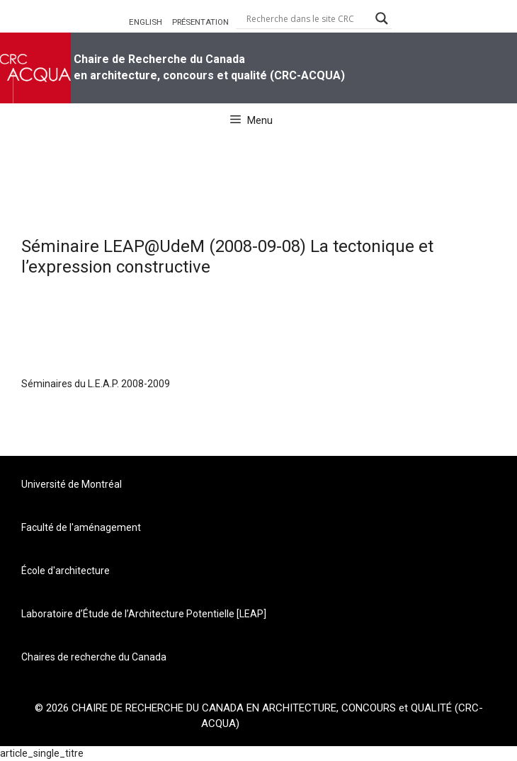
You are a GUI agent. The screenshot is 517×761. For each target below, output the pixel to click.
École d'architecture (65, 570)
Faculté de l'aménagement (81, 527)
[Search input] (307, 18)
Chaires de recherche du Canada (93, 657)
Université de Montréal (71, 484)
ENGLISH (145, 22)
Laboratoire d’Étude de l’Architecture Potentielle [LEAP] (143, 613)
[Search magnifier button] (382, 18)
